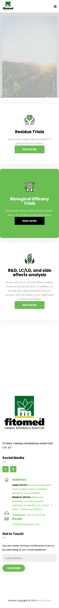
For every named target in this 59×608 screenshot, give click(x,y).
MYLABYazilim (44, 600)
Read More (29, 149)
